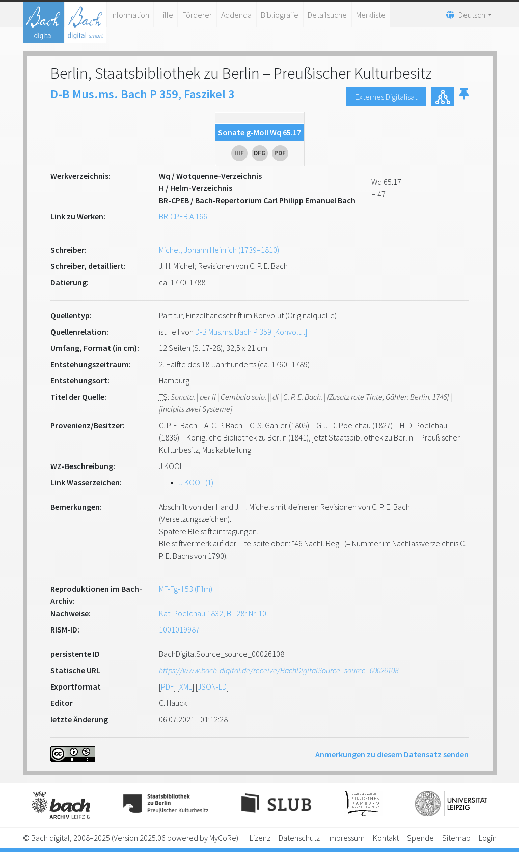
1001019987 (179, 629)
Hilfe (165, 15)
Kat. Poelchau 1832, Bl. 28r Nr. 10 (212, 613)
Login (488, 838)
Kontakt (386, 838)
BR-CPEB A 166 (183, 216)
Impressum (346, 838)
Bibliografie (279, 15)
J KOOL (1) (196, 482)
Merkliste (371, 15)
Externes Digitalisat (386, 97)
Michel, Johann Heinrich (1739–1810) (219, 249)
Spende (420, 838)
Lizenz (260, 838)
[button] (464, 96)
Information (130, 15)
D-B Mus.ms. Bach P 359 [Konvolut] (251, 331)
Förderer (197, 15)
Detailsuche (327, 15)
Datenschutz (299, 838)
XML (185, 686)
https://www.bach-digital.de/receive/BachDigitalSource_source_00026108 (278, 670)
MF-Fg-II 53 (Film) (185, 589)
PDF (167, 686)
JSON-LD (212, 686)
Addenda (236, 15)
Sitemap (456, 838)
